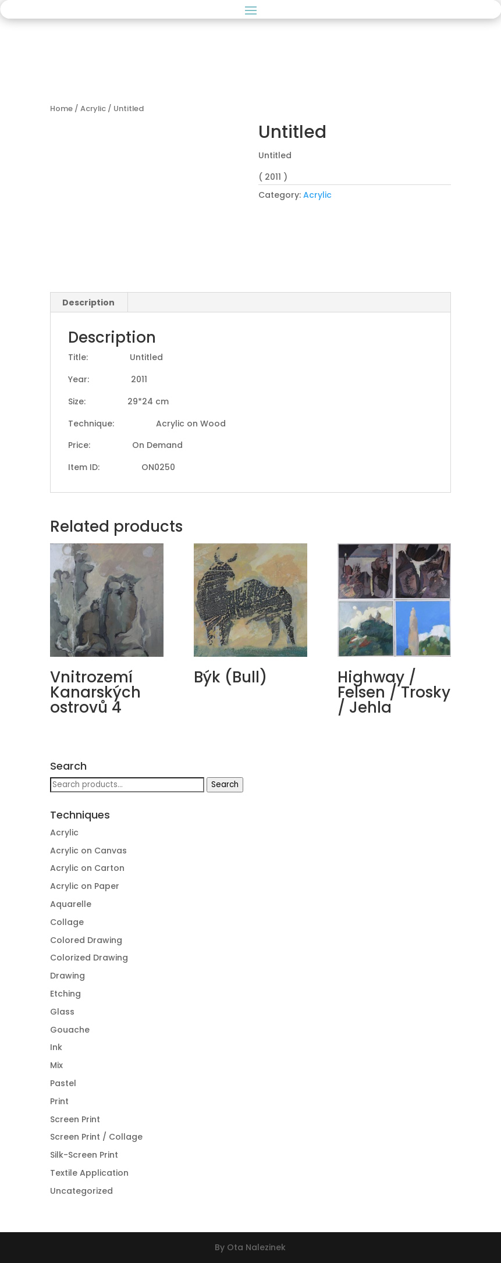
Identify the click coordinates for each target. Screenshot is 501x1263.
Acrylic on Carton (87, 868)
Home (61, 108)
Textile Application (89, 1173)
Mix (56, 1065)
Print (59, 1101)
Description (88, 302)
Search (225, 784)
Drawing (67, 975)
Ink (56, 1047)
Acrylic (93, 108)
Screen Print (75, 1119)
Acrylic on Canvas (88, 850)
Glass (62, 1011)
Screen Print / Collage (96, 1137)
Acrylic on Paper (84, 886)
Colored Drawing (86, 940)
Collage (67, 922)
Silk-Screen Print (84, 1155)
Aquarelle (70, 904)
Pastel (63, 1083)
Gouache (70, 1030)
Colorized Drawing (89, 957)
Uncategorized (81, 1191)
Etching (65, 993)
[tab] (88, 302)
